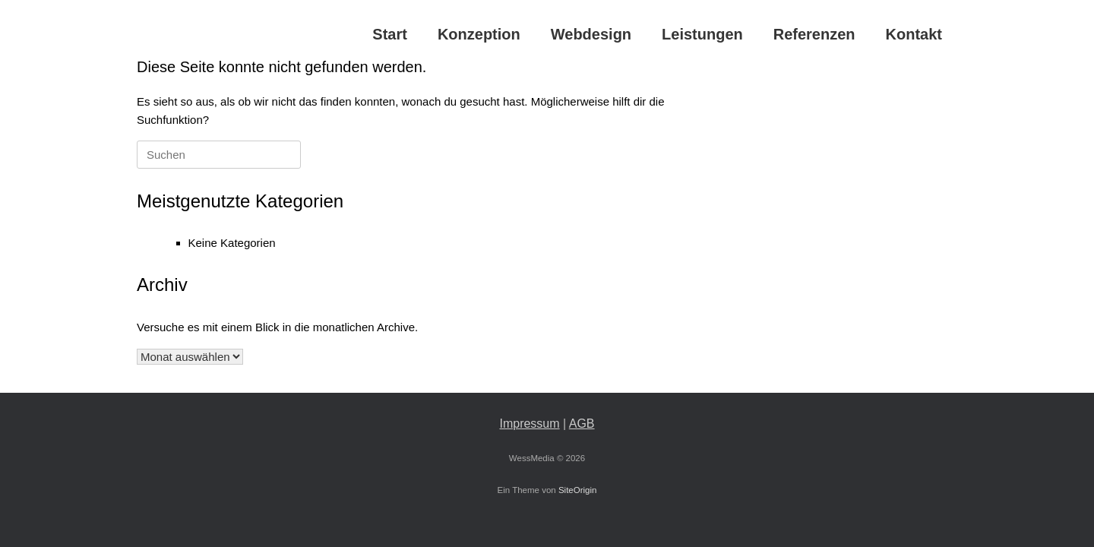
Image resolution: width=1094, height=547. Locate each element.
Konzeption (479, 34)
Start (389, 34)
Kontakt (914, 34)
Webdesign (591, 34)
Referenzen (814, 34)
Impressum (529, 423)
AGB (582, 423)
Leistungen (702, 34)
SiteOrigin (577, 490)
